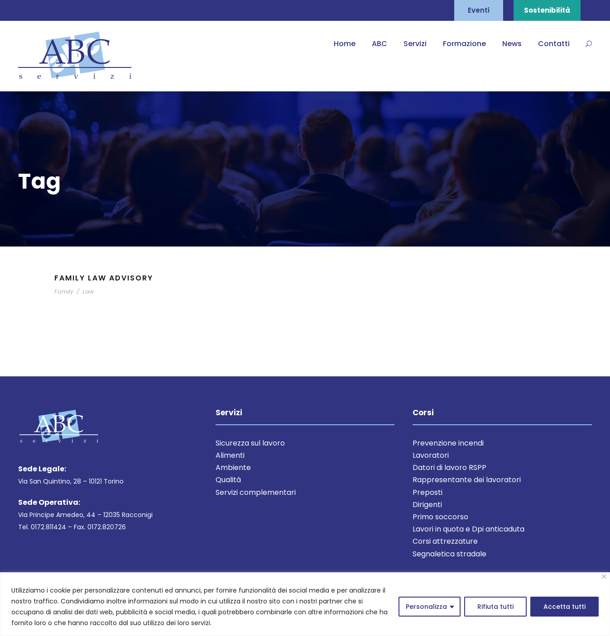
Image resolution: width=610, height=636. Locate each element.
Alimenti (230, 455)
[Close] (604, 576)
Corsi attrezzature (445, 541)
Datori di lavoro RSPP (449, 467)
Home (344, 43)
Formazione (464, 43)
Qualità (228, 480)
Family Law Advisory (103, 278)
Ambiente (233, 467)
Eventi (479, 10)
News (512, 43)
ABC (379, 43)
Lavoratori (431, 455)
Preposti (427, 492)
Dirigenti (427, 504)
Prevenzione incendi (448, 443)
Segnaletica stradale (449, 554)
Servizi (415, 43)
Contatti (554, 43)
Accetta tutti (564, 606)
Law (88, 291)
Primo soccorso (440, 517)
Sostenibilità (547, 10)
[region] (305, 604)
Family (63, 291)
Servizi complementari (256, 492)
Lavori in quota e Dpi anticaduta (468, 529)
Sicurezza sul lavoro (250, 443)
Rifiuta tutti (495, 606)
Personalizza (426, 606)
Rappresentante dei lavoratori (467, 480)
